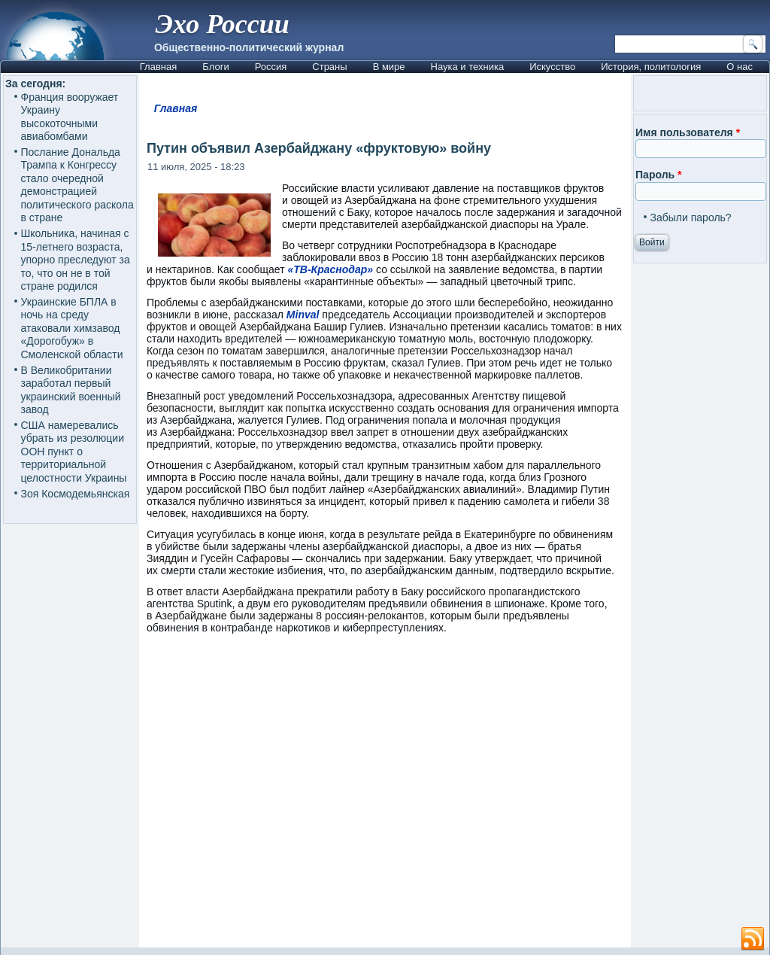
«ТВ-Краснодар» (330, 269)
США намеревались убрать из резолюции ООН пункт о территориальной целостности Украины (74, 451)
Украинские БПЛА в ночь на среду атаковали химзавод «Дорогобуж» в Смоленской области (72, 328)
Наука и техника (468, 66)
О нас (739, 66)
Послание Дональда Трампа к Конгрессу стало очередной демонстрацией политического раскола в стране (77, 185)
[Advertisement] (385, 797)
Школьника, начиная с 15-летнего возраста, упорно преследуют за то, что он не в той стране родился (75, 259)
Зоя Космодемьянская (75, 494)
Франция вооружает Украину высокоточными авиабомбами (70, 117)
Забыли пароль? (691, 217)
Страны (329, 66)
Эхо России (223, 24)
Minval (304, 315)
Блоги (215, 66)
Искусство (552, 66)
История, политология (651, 66)
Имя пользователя (687, 132)
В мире (389, 66)
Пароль (658, 175)
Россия (271, 66)
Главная (158, 66)
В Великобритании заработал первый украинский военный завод (71, 390)
